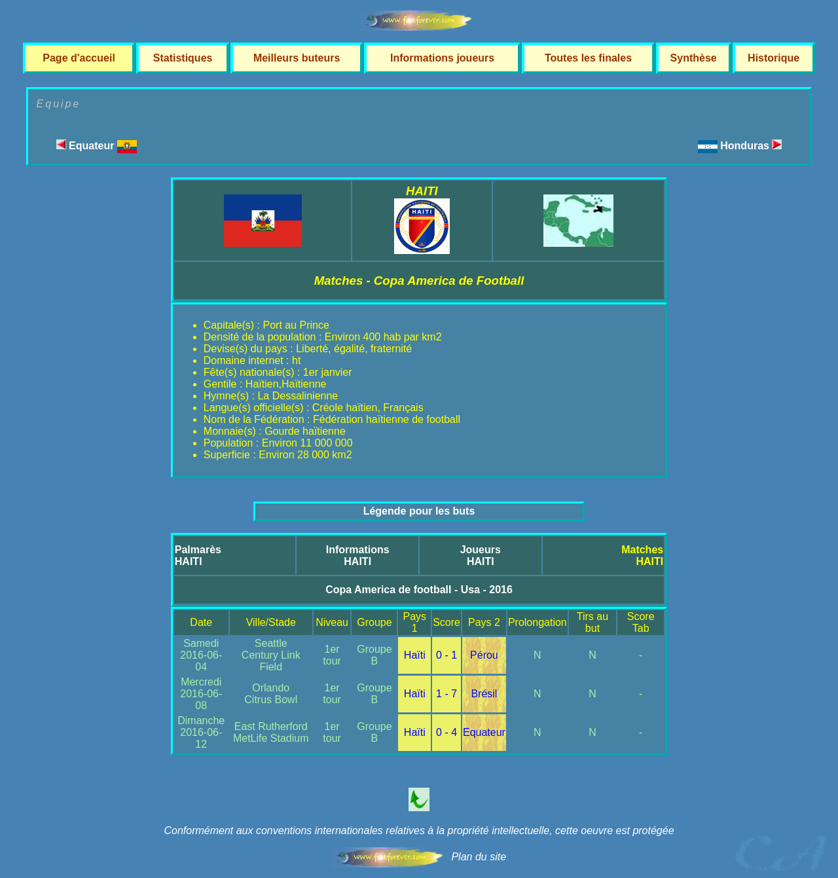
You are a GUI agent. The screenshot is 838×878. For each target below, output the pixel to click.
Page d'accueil (79, 58)
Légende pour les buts (419, 511)
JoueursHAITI (480, 555)
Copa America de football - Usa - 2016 (419, 589)
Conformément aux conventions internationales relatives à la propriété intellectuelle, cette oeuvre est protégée (419, 830)
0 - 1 (446, 655)
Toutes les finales (588, 58)
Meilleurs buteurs (296, 58)
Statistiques (183, 58)
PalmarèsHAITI (198, 555)
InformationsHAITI (358, 555)
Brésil (484, 693)
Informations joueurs (442, 58)
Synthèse (693, 58)
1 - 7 (446, 693)
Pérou (484, 655)
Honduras (751, 145)
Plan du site (478, 856)
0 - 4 (446, 732)
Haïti (415, 655)
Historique (773, 58)
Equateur (96, 145)
